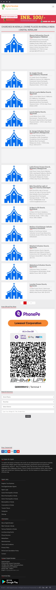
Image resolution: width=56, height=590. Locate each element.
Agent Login (5, 489)
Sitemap (4, 514)
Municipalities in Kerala (8, 502)
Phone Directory (6, 535)
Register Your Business (8, 483)
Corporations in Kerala (8, 505)
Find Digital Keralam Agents (9, 486)
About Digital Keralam (7, 523)
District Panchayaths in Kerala (10, 499)
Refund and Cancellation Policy (10, 550)
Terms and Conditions (8, 544)
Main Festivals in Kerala (8, 526)
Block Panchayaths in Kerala (9, 495)
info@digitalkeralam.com (12, 570)
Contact (4, 553)
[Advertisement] (28, 62)
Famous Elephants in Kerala (9, 529)
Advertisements (6, 541)
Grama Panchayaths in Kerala (10, 492)
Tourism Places (6, 508)
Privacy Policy (5, 547)
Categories (4, 511)
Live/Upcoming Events (8, 532)
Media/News (5, 538)
